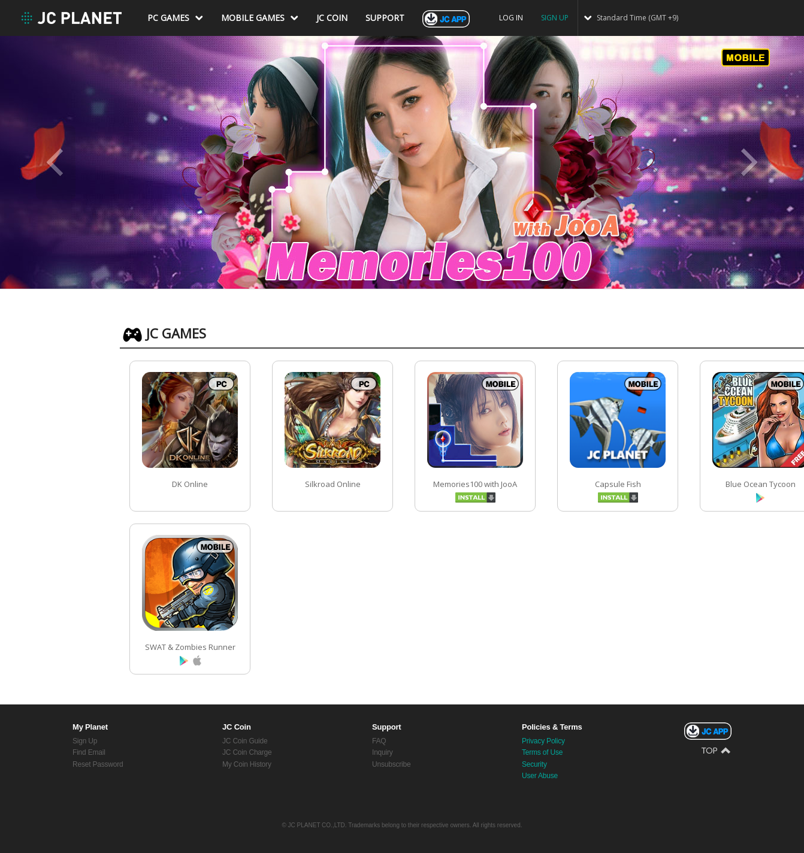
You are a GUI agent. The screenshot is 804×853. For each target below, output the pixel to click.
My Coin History (246, 764)
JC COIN (331, 17)
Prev (55, 162)
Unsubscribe (391, 764)
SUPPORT (384, 17)
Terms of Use (542, 752)
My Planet (90, 726)
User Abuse (540, 776)
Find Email (88, 752)
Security (534, 764)
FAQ (379, 741)
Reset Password (97, 764)
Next (748, 162)
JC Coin (236, 726)
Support (386, 726)
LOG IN (511, 18)
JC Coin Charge (247, 752)
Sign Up (84, 741)
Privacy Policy (543, 741)
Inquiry (382, 752)
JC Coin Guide (244, 741)
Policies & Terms (552, 726)
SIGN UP (555, 18)
